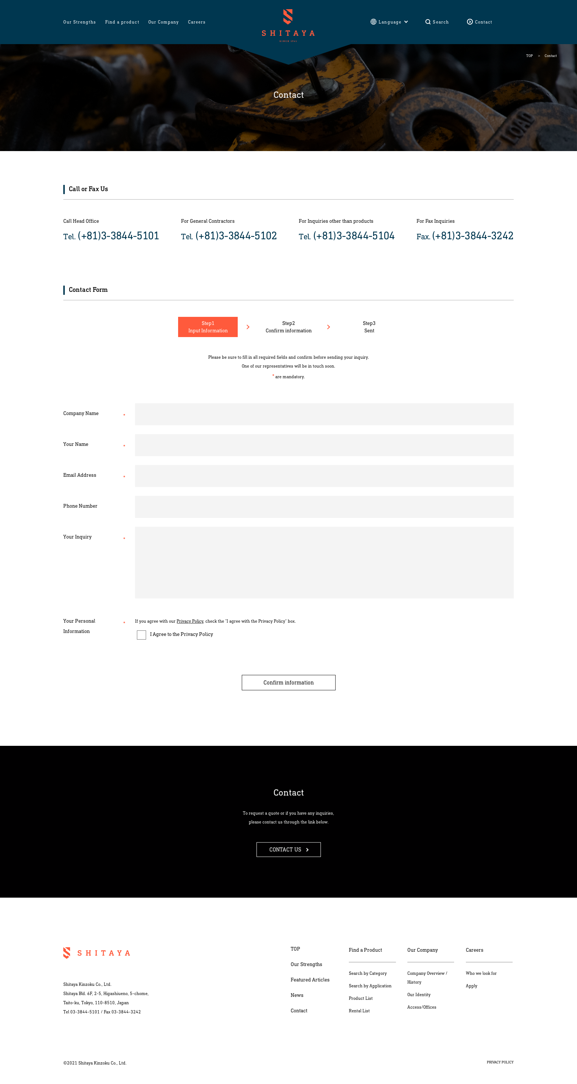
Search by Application (370, 985)
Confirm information (288, 682)
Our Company (422, 950)
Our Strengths (306, 964)
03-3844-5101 (85, 1012)
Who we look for (481, 973)
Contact (299, 1011)
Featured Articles (310, 980)
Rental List (359, 1010)
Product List (361, 998)
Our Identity (419, 994)
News (297, 995)
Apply (471, 985)
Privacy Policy (190, 621)
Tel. (111, 235)
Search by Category (368, 973)
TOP (529, 56)
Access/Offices (421, 1007)
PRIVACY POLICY (500, 1062)
